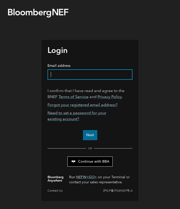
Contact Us (55, 191)
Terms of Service (73, 96)
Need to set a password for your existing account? (77, 116)
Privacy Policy (110, 96)
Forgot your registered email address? (83, 104)
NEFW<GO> (86, 177)
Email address (90, 71)
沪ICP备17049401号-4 (117, 191)
